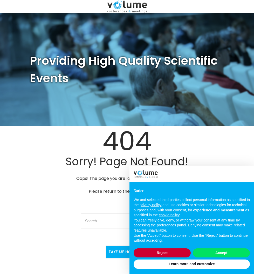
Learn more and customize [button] (192, 264)
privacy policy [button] (150, 205)
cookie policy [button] (169, 215)
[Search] (110, 220)
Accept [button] (221, 253)
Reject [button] (162, 253)
